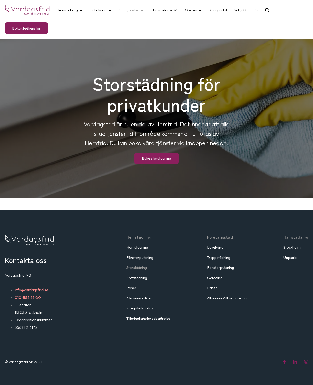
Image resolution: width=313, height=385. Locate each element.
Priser (131, 288)
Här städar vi (162, 10)
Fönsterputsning (139, 257)
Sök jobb (240, 10)
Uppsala (290, 257)
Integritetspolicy (139, 308)
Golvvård (214, 277)
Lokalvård (98, 10)
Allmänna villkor (138, 298)
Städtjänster (129, 10)
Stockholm (292, 247)
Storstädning (136, 267)
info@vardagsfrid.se (31, 289)
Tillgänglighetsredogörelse (148, 318)
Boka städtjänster (26, 28)
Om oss (191, 10)
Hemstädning (67, 10)
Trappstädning (218, 257)
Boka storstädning (156, 158)
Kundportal (218, 10)
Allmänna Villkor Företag (227, 298)
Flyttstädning (136, 277)
